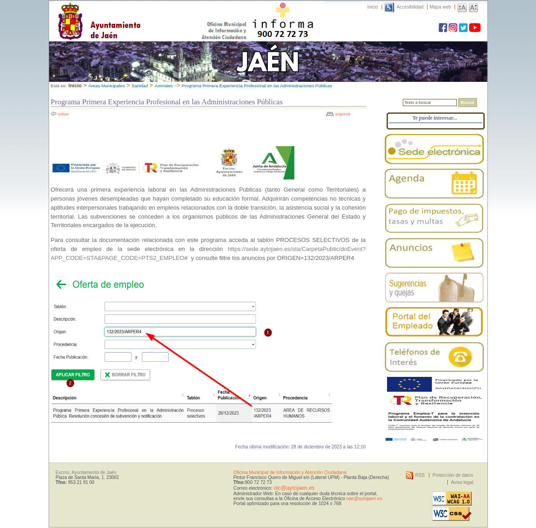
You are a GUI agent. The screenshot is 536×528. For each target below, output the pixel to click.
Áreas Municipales (106, 85)
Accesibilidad (409, 6)
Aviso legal (462, 482)
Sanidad (139, 85)
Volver (63, 114)
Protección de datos (452, 475)
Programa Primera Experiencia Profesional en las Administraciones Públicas (257, 85)
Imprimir (342, 114)
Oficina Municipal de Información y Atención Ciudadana (290, 472)
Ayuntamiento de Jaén (138, 12)
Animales (164, 85)
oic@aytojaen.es (294, 488)
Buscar (467, 102)
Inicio (372, 6)
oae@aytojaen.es (364, 498)
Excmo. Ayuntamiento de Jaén (86, 472)
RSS (420, 475)
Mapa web (440, 6)
